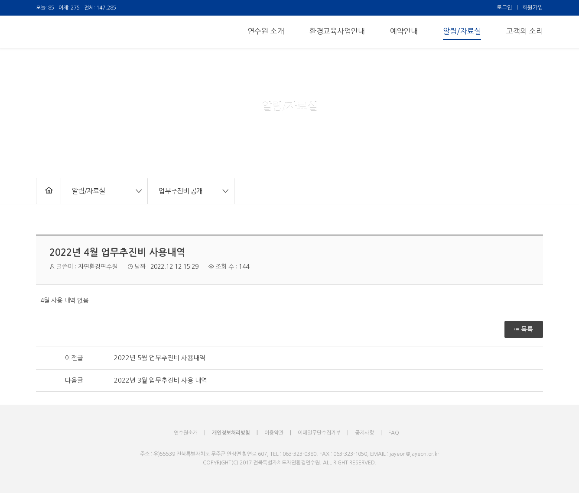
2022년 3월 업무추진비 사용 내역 (160, 380)
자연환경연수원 (97, 267)
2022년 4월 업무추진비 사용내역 (117, 252)
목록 (523, 329)
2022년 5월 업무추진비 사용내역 (159, 357)
